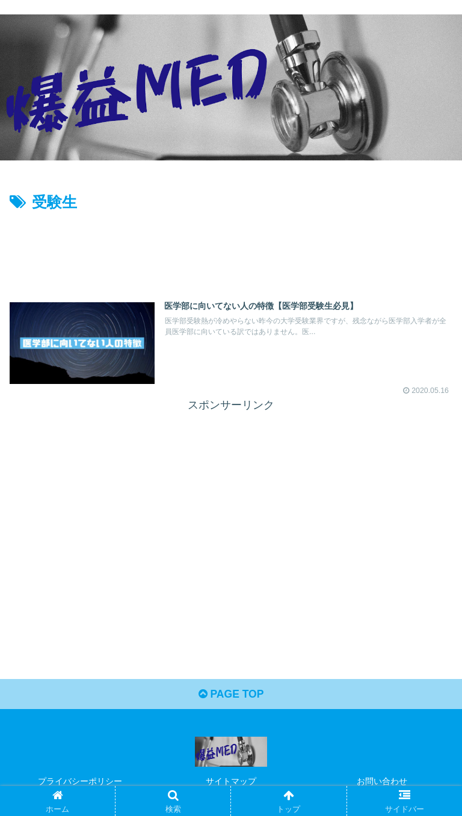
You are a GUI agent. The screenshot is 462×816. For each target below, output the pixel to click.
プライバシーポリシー (80, 782)
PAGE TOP (230, 695)
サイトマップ (231, 782)
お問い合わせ (382, 782)
